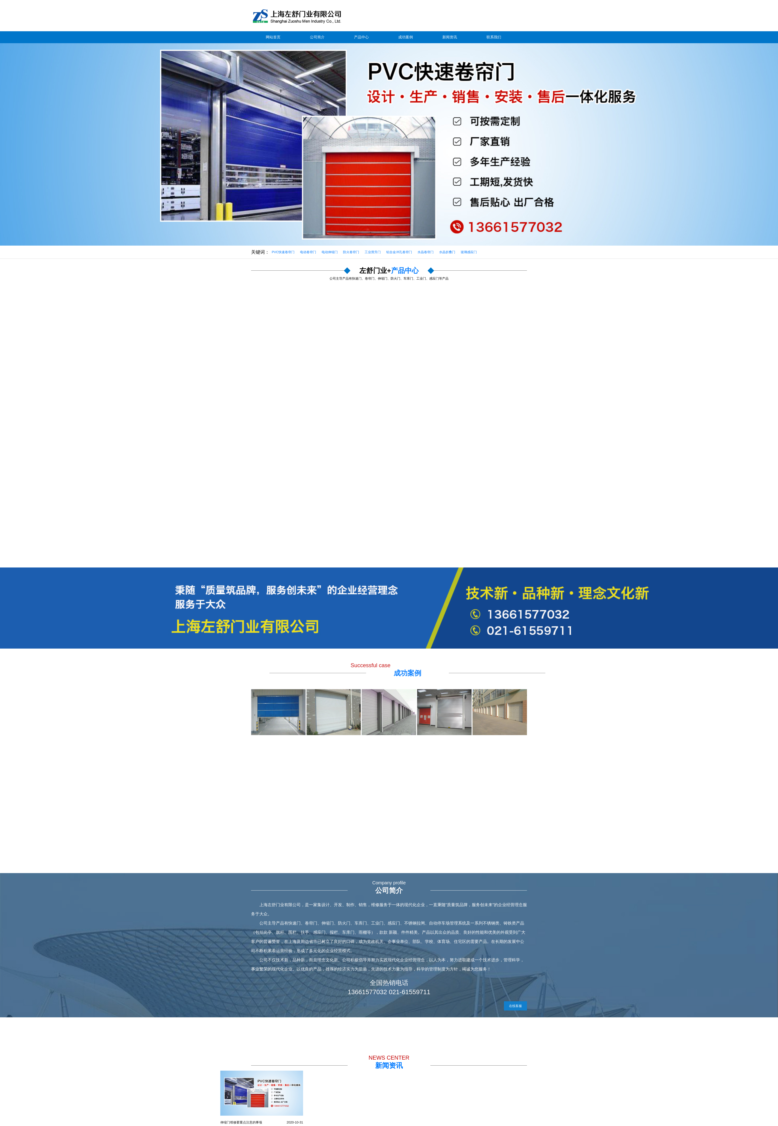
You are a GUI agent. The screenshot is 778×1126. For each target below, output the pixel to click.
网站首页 (273, 37)
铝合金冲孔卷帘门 (399, 252)
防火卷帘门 (351, 252)
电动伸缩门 (330, 252)
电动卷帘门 (308, 252)
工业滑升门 (373, 252)
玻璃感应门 (469, 252)
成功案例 (405, 37)
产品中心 (361, 37)
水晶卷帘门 (426, 252)
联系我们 (493, 37)
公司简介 (317, 37)
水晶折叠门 (447, 252)
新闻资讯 (449, 37)
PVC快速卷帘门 (283, 252)
